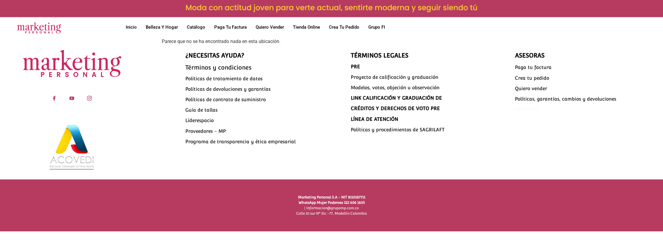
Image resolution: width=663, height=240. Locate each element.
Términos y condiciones (218, 67)
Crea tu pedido (344, 27)
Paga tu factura (230, 27)
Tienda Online (306, 27)
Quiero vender (270, 27)
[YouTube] (72, 97)
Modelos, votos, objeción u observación (395, 87)
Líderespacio (199, 120)
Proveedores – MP (205, 131)
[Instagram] (89, 97)
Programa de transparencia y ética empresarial (240, 141)
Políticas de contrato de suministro (225, 99)
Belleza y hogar (162, 27)
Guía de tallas (201, 110)
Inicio (131, 27)
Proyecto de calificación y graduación (394, 77)
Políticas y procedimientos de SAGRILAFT (398, 130)
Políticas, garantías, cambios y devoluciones (565, 99)
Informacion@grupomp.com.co (332, 208)
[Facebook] (54, 97)
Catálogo (196, 27)
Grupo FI (376, 27)
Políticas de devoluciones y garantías (228, 89)
